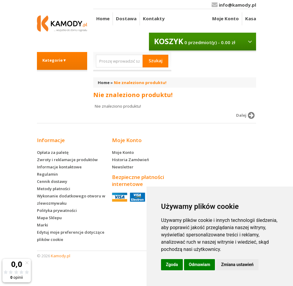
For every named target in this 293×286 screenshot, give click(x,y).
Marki (42, 225)
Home (103, 18)
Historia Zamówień (130, 159)
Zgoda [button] (172, 264)
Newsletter (122, 167)
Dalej (246, 115)
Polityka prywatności (57, 210)
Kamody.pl (60, 255)
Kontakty (154, 18)
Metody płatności (53, 188)
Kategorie (54, 60)
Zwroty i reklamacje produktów (67, 159)
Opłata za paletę (52, 152)
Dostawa (126, 18)
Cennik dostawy (52, 181)
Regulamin (47, 174)
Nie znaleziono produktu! (140, 82)
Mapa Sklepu (49, 217)
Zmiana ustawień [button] (237, 264)
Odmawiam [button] (199, 264)
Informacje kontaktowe (59, 167)
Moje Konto (225, 18)
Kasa (250, 18)
